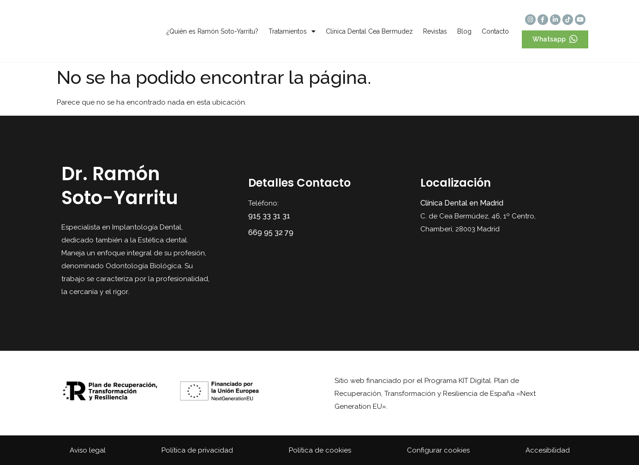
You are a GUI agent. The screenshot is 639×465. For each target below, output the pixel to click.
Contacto (495, 31)
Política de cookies (320, 450)
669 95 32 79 (270, 232)
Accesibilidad (548, 450)
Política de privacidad (197, 450)
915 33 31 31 (269, 216)
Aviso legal (88, 450)
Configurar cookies (438, 450)
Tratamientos (292, 31)
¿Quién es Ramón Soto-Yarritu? (212, 31)
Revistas (435, 31)
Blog (464, 31)
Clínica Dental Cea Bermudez (369, 31)
